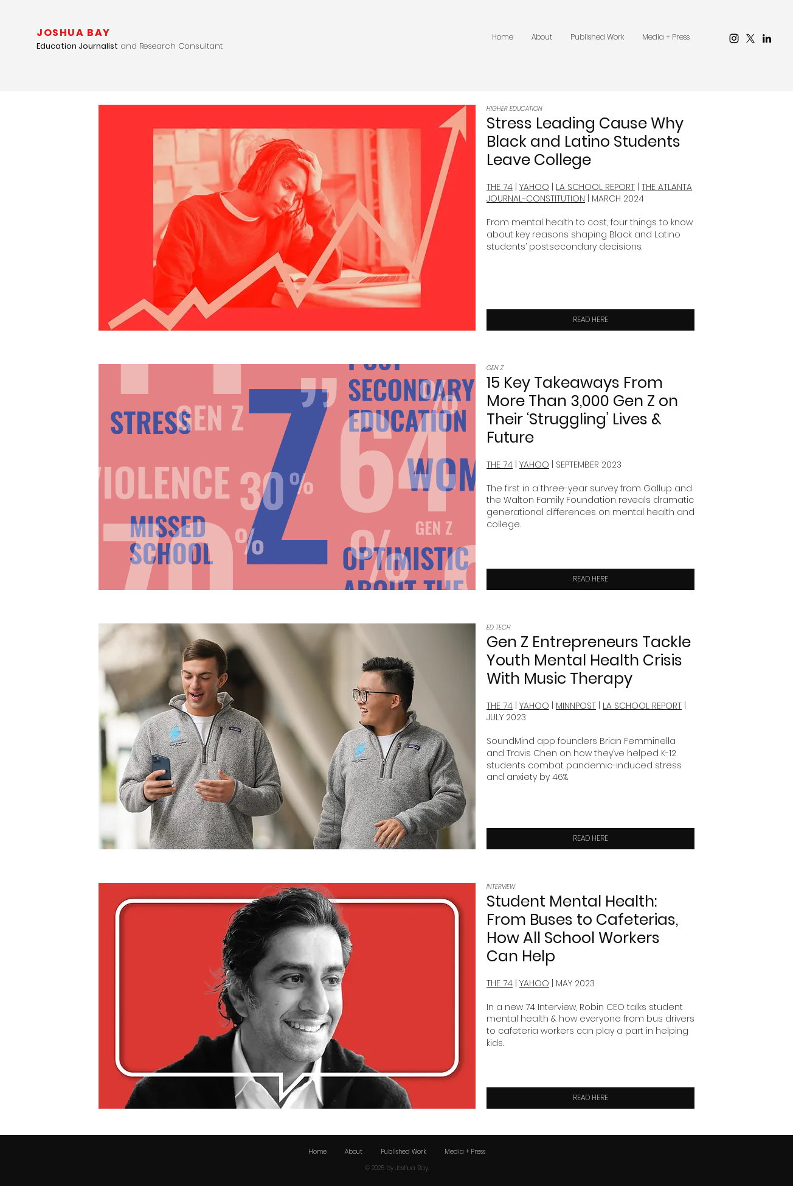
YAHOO (534, 187)
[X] (750, 38)
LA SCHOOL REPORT (595, 187)
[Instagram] (734, 38)
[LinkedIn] (767, 38)
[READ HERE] (590, 320)
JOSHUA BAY (73, 33)
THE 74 (500, 706)
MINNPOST (576, 706)
